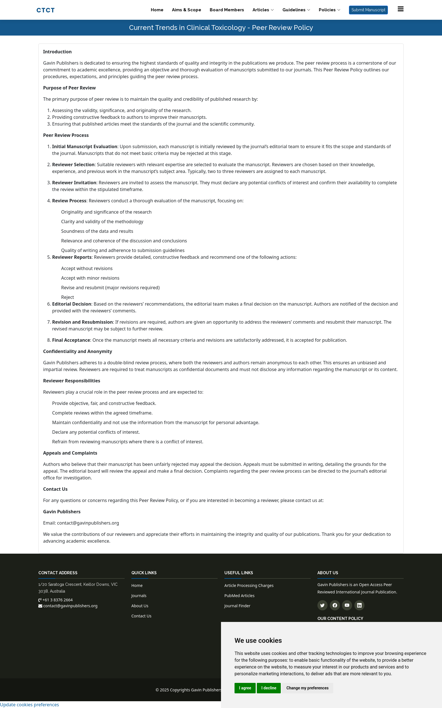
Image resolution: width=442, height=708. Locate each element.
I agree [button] (245, 688)
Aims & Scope (186, 9)
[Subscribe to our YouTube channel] (347, 605)
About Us (139, 605)
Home (157, 9)
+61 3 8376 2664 (55, 599)
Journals (139, 595)
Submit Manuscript (368, 10)
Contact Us (141, 616)
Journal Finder (237, 605)
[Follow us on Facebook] (335, 605)
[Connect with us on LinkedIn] (359, 605)
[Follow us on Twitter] (322, 605)
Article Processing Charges (248, 585)
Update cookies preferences (29, 705)
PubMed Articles (239, 595)
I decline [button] (268, 688)
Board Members (227, 9)
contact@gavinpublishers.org (88, 523)
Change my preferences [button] (307, 688)
